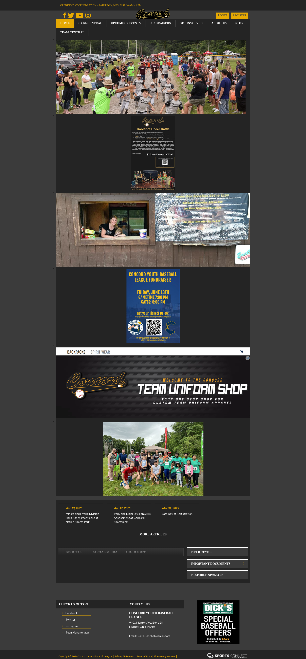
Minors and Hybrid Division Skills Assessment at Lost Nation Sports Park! (82, 502)
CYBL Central (90, 23)
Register (239, 15)
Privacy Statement (124, 640)
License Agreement (165, 640)
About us (219, 23)
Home (65, 23)
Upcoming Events (126, 23)
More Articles (152, 518)
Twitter (70, 603)
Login (222, 15)
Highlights (136, 536)
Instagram (72, 610)
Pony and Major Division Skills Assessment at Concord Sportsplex (132, 502)
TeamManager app (77, 616)
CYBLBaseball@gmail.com (154, 620)
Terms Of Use (144, 640)
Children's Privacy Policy (71, 646)
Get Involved (191, 23)
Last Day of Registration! (178, 498)
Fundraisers (160, 23)
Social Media (105, 536)
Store (240, 23)
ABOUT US (74, 536)
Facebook (72, 597)
